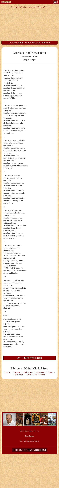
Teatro (50, 372)
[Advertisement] (29, 24)
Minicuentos (28, 372)
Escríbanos (29, 436)
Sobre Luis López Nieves (29, 431)
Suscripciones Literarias (29, 441)
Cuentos (7, 372)
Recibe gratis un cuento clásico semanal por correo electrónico (29, 42)
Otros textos (19, 374)
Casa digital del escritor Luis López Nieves (29, 7)
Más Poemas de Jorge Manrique (29, 358)
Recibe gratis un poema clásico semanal (29, 450)
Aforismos (40, 372)
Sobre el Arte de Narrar (36, 374)
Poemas (17, 372)
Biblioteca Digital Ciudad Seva (29, 368)
